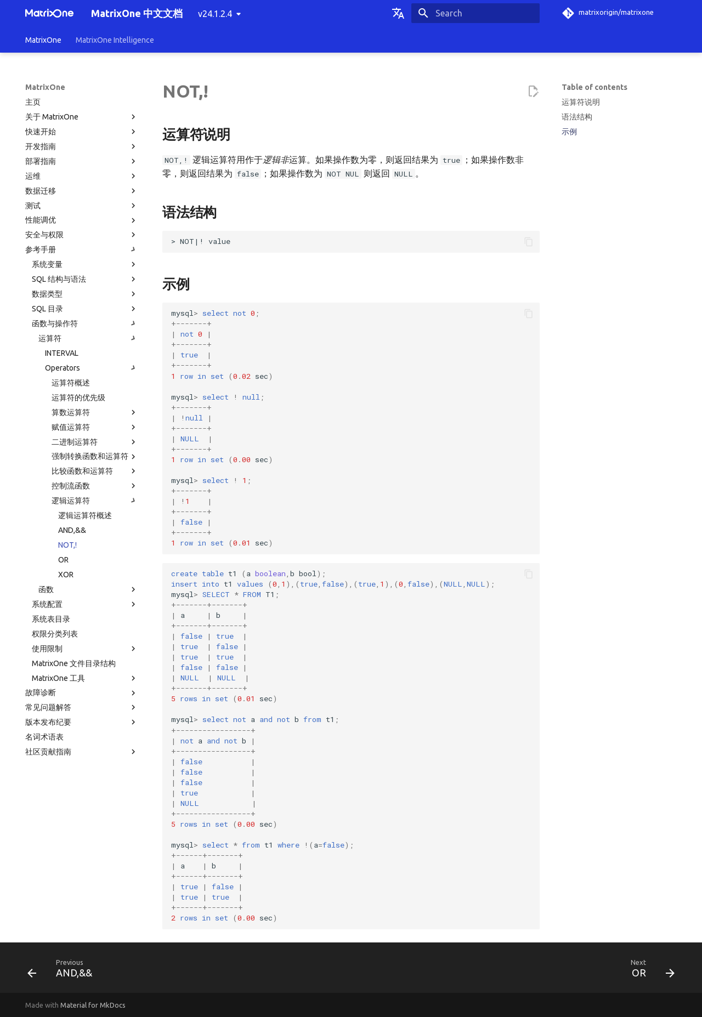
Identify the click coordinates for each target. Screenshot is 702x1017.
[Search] (475, 13)
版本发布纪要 (81, 722)
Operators (91, 368)
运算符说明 (581, 102)
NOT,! (67, 545)
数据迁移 (81, 191)
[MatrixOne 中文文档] (49, 13)
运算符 (88, 338)
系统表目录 (51, 619)
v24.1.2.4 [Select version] (215, 14)
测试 (81, 206)
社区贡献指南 (81, 752)
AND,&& (72, 530)
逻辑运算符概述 (85, 515)
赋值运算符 (95, 427)
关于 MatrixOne (81, 117)
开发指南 (81, 146)
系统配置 (85, 604)
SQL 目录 (85, 309)
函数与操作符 (85, 323)
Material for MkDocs (93, 1005)
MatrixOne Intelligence (115, 40)
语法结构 (577, 116)
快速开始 (81, 132)
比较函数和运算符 (95, 471)
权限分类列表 (55, 633)
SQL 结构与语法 (85, 279)
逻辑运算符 (95, 500)
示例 (569, 131)
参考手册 (81, 249)
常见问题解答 (81, 707)
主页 (33, 102)
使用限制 (85, 649)
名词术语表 (44, 736)
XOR (65, 574)
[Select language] (398, 13)
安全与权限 (81, 235)
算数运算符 (95, 412)
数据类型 (85, 294)
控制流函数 (95, 486)
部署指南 (81, 161)
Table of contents (594, 87)
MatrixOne (43, 40)
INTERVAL (61, 353)
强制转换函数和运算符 (95, 457)
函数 (88, 589)
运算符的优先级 (78, 397)
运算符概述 (71, 382)
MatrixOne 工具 (85, 678)
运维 (81, 176)
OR (63, 559)
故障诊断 (81, 693)
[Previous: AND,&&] (63, 971)
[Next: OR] (649, 971)
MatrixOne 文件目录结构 (74, 663)
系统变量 (85, 264)
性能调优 (81, 220)
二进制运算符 (95, 442)
